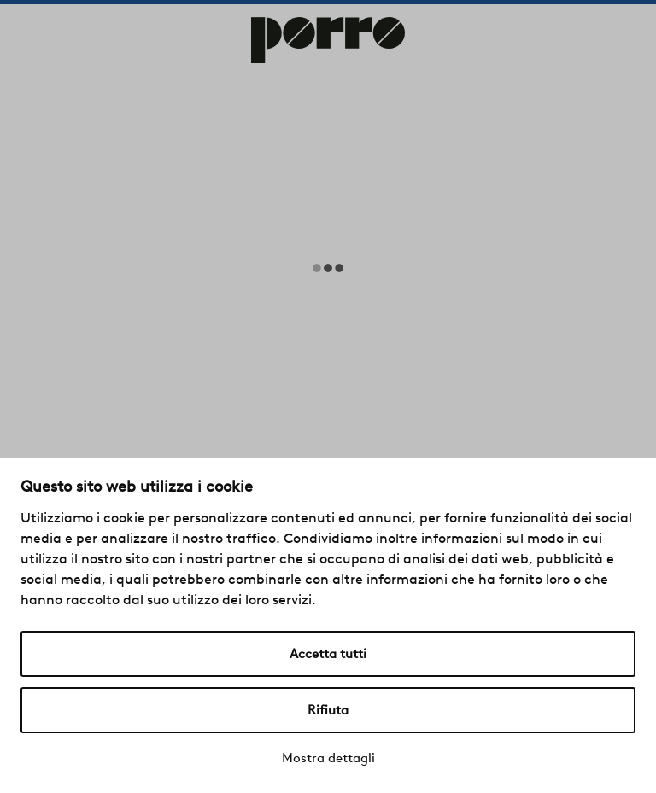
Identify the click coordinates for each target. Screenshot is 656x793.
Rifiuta (328, 710)
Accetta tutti (328, 654)
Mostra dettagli (328, 758)
